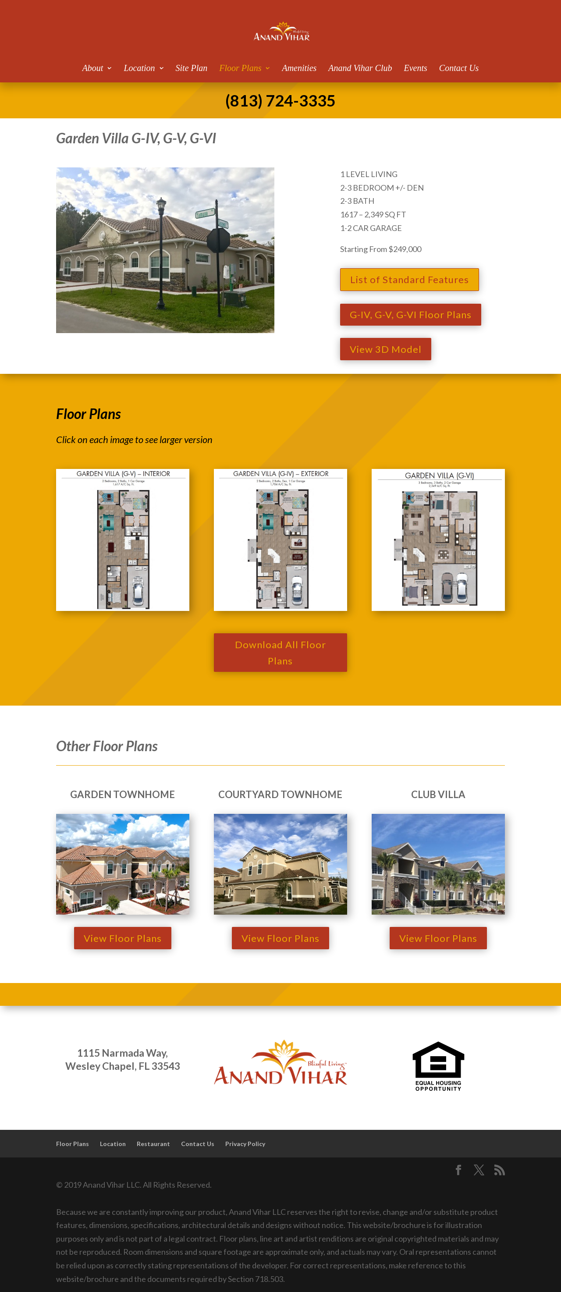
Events (415, 69)
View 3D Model (386, 349)
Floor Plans (240, 69)
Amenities (299, 69)
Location (139, 69)
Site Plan (192, 69)
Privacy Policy (245, 1143)
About (92, 69)
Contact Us (459, 69)
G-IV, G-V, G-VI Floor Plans (411, 314)
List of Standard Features (409, 279)
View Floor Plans (123, 938)
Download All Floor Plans (280, 653)
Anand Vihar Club (360, 69)
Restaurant (153, 1143)
